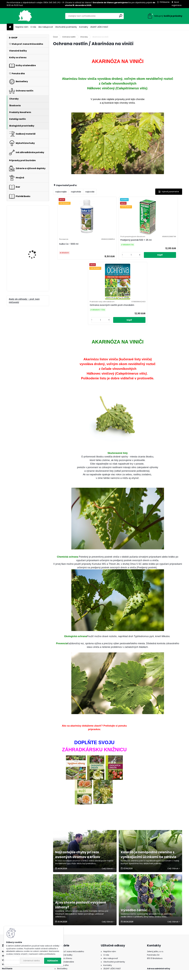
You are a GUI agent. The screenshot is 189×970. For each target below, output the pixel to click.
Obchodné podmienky (66, 27)
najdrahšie (76, 191)
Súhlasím (52, 960)
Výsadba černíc (134, 858)
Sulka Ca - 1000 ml (81, 251)
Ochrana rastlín (69, 37)
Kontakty (83, 27)
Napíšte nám (21, 27)
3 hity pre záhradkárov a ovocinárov (35, 281)
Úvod (55, 37)
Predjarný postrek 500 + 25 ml (116, 249)
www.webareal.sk (105, 967)
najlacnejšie (61, 191)
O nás (33, 27)
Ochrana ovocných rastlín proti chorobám (148, 248)
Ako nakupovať (45, 27)
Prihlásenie (165, 2)
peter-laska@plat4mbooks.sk (161, 941)
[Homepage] (10, 27)
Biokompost (29, 251)
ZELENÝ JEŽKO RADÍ (99, 27)
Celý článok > (108, 817)
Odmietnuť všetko (31, 960)
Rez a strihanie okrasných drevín (32, 221)
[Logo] (25, 16)
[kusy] (109, 268)
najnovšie (89, 191)
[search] (120, 15)
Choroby (84, 37)
